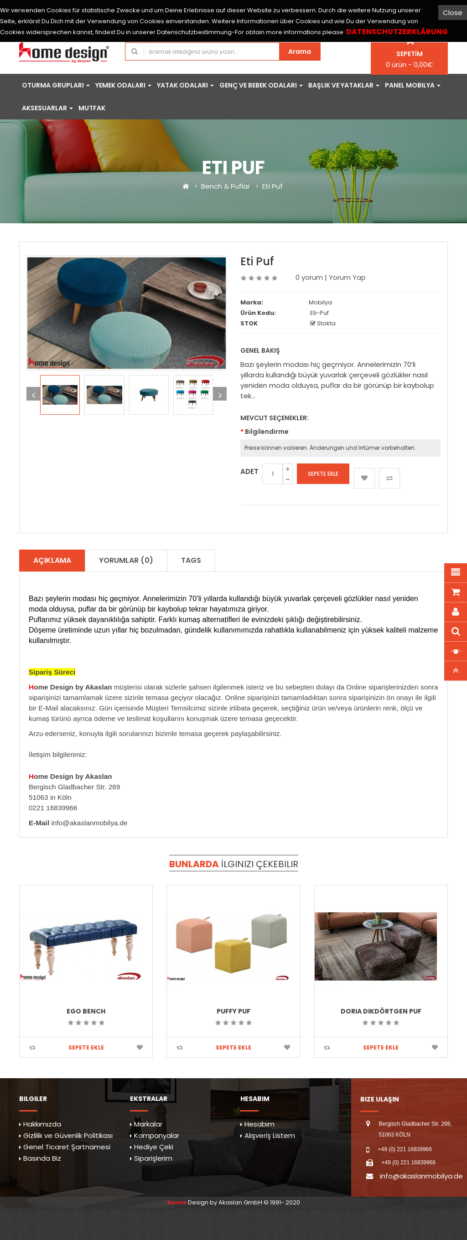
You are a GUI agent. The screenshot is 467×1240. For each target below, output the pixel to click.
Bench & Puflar (225, 186)
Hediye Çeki (153, 1147)
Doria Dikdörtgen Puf (381, 1011)
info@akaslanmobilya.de (421, 1176)
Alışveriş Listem (269, 1135)
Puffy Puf (233, 1011)
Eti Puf (272, 186)
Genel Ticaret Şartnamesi (66, 1147)
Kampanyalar (156, 1135)
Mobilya (320, 302)
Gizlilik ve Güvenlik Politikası (68, 1135)
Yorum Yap (347, 277)
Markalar (148, 1124)
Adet (249, 471)
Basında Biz (42, 1158)
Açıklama (52, 560)
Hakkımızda (42, 1124)
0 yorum (309, 277)
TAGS (191, 560)
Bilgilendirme (267, 431)
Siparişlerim (153, 1158)
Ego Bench (86, 1011)
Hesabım (259, 1124)
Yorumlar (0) (126, 560)
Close (452, 12)
